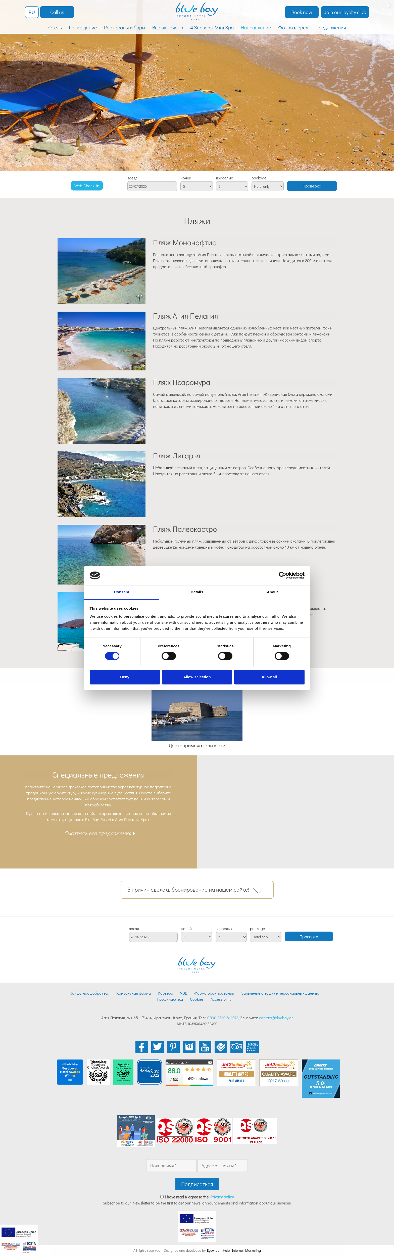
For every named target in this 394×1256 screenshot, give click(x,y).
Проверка (312, 186)
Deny (124, 677)
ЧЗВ (183, 993)
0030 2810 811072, (223, 1017)
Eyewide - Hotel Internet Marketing (234, 1250)
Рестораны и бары (124, 27)
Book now (301, 12)
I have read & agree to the (199, 1196)
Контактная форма (133, 993)
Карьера (165, 993)
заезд (132, 178)
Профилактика (170, 999)
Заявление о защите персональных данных (280, 993)
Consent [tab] (121, 592)
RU (32, 12)
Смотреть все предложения (97, 833)
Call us (57, 12)
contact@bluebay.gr (276, 1017)
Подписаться (197, 1184)
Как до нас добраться (89, 993)
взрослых (224, 178)
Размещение (83, 27)
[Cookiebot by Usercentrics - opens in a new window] (283, 575)
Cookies (197, 999)
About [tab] (272, 592)
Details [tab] (197, 592)
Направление (256, 27)
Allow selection (197, 677)
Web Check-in (86, 185)
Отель (55, 27)
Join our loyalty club (345, 12)
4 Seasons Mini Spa (212, 27)
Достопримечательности (197, 745)
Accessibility (221, 999)
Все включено (167, 27)
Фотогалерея (293, 27)
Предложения (330, 27)
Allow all (269, 677)
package (259, 178)
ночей (185, 178)
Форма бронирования (214, 993)
